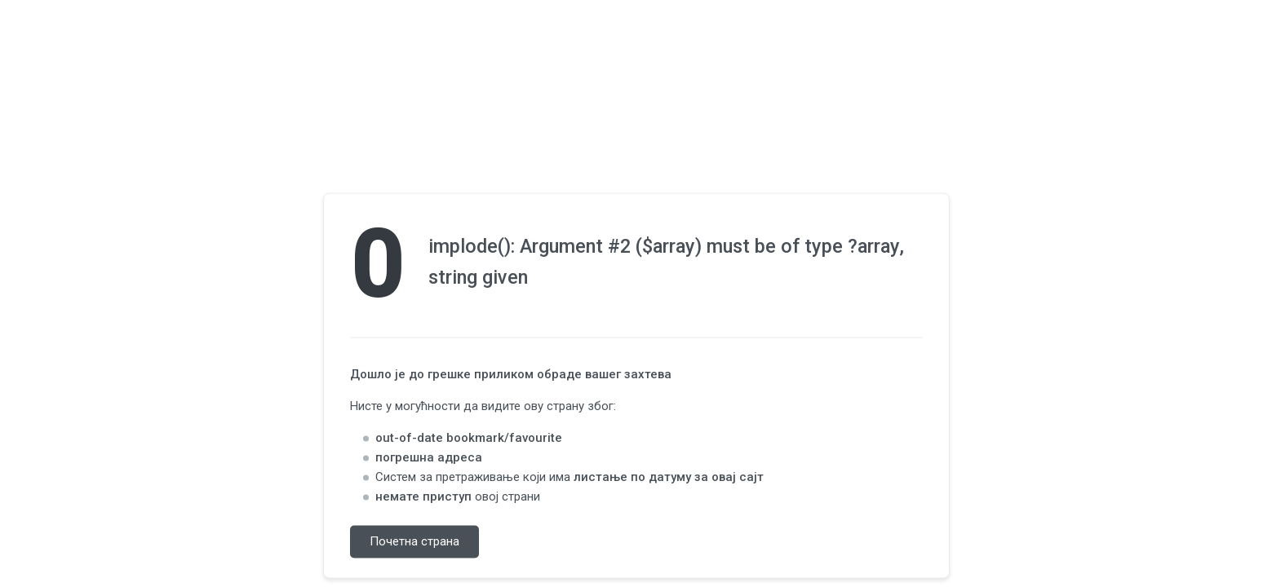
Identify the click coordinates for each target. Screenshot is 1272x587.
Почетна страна (414, 542)
